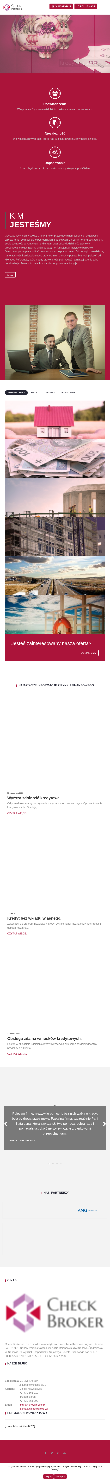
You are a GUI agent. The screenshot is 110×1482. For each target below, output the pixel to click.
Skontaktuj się (88, 652)
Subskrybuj (61, 6)
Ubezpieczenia (68, 393)
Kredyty (35, 393)
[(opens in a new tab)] (2, 1231)
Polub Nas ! (86, 6)
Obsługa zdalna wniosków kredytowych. (44, 1038)
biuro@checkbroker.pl (32, 1404)
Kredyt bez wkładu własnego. (34, 918)
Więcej (10, 274)
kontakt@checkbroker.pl (34, 1408)
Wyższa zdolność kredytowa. (34, 798)
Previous (7, 1124)
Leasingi (50, 393)
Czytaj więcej (17, 813)
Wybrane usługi (16, 393)
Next (102, 1124)
